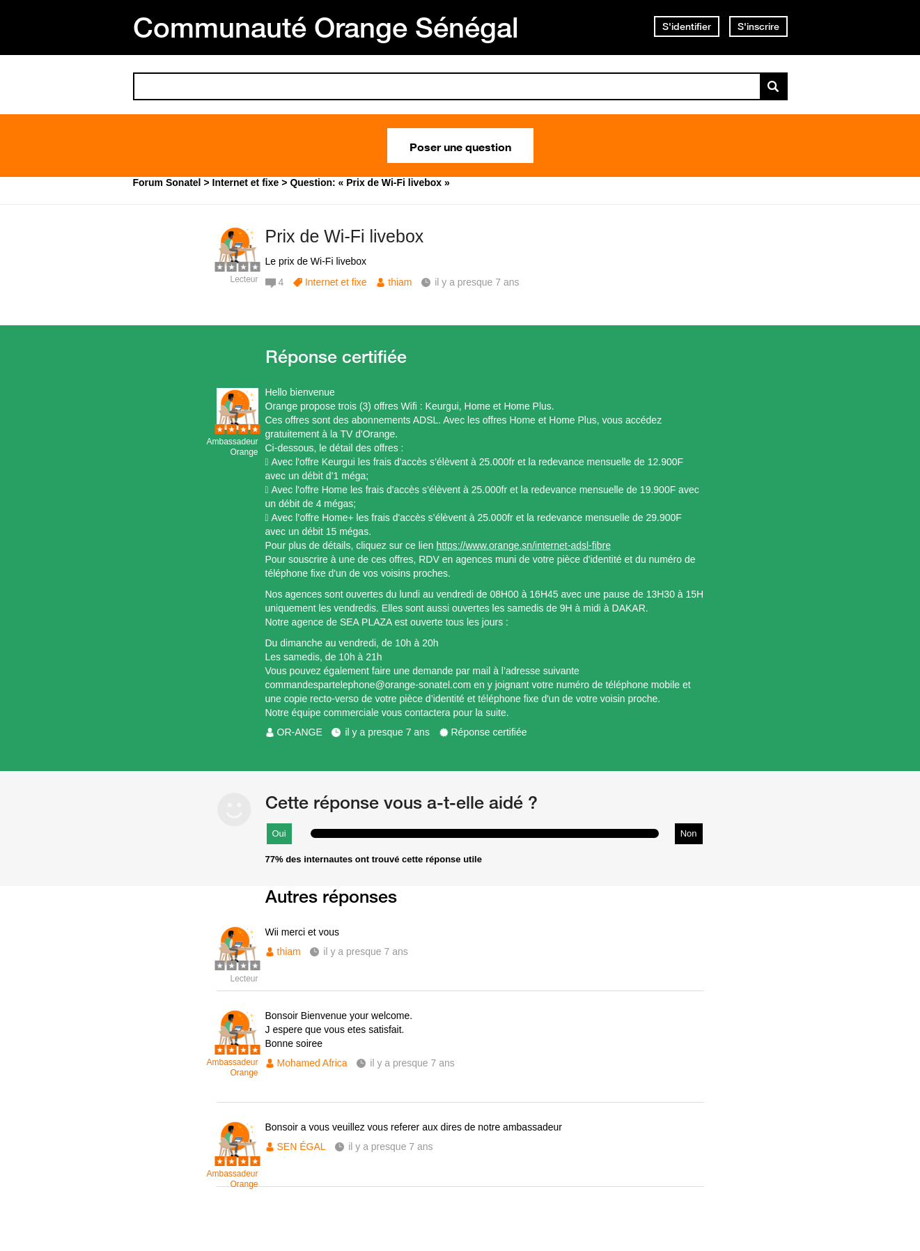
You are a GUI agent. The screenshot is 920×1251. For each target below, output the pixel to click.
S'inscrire (758, 26)
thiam (400, 282)
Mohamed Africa (312, 1063)
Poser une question (460, 145)
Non (688, 833)
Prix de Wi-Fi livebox (344, 236)
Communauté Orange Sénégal (326, 27)
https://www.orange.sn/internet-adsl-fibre (523, 545)
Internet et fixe (336, 282)
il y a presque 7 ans (387, 732)
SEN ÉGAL (301, 1146)
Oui (279, 833)
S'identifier (686, 26)
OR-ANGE (299, 732)
